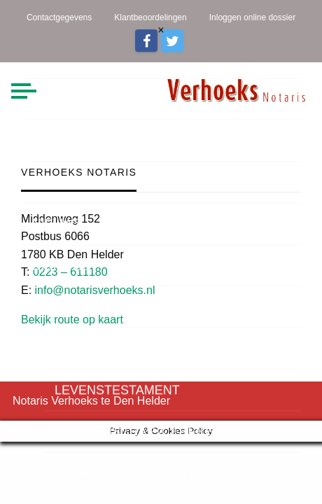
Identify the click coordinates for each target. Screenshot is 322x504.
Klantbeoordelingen (150, 17)
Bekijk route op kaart (72, 320)
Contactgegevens (59, 17)
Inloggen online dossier (252, 17)
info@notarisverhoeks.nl (95, 290)
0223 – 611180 (70, 272)
